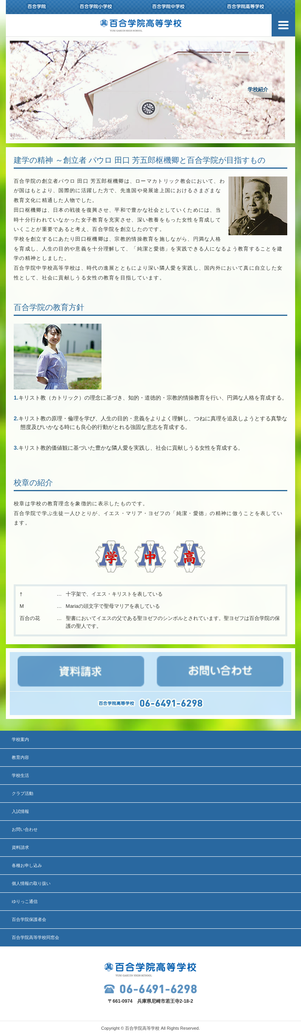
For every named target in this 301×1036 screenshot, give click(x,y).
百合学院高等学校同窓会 (35, 937)
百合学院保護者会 (29, 919)
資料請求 (20, 847)
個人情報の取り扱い (31, 883)
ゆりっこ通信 (25, 901)
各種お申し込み (27, 865)
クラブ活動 (22, 793)
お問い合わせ (25, 829)
